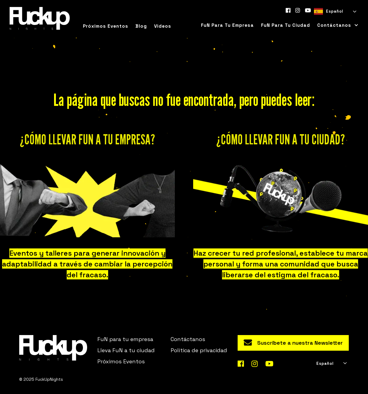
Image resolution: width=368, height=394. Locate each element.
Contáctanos (188, 339)
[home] (40, 18)
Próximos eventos (105, 26)
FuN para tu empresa (227, 25)
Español (328, 11)
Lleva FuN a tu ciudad (126, 350)
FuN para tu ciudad (285, 25)
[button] (336, 25)
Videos (162, 26)
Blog (141, 26)
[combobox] (334, 11)
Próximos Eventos (121, 361)
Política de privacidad (199, 350)
